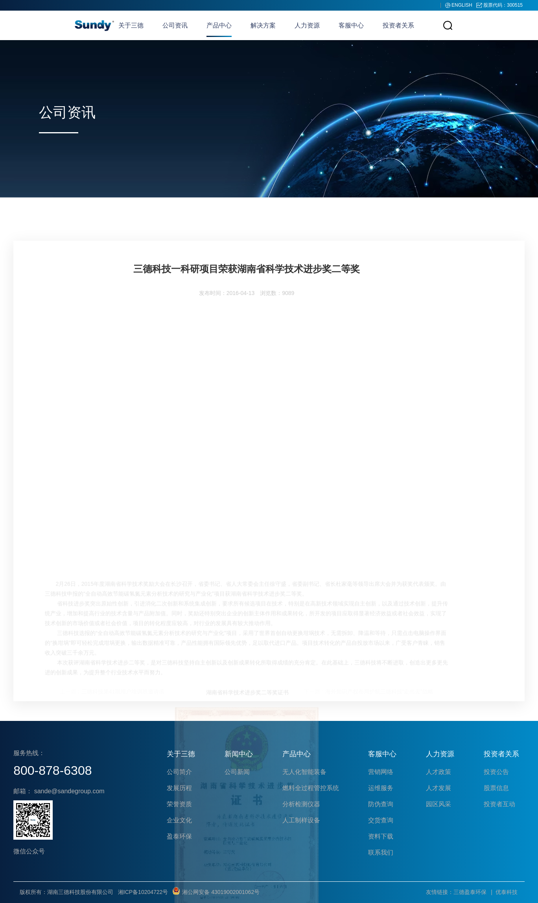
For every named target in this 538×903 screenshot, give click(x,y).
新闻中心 (239, 754)
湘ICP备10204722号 (143, 892)
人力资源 (307, 25)
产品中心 (219, 25)
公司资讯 (175, 25)
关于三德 (131, 25)
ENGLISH (462, 5)
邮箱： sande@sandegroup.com (58, 791)
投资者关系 (398, 25)
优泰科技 (507, 892)
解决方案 (263, 25)
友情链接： (439, 892)
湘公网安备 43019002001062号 (216, 892)
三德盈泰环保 (469, 892)
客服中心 (351, 25)
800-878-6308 (52, 770)
